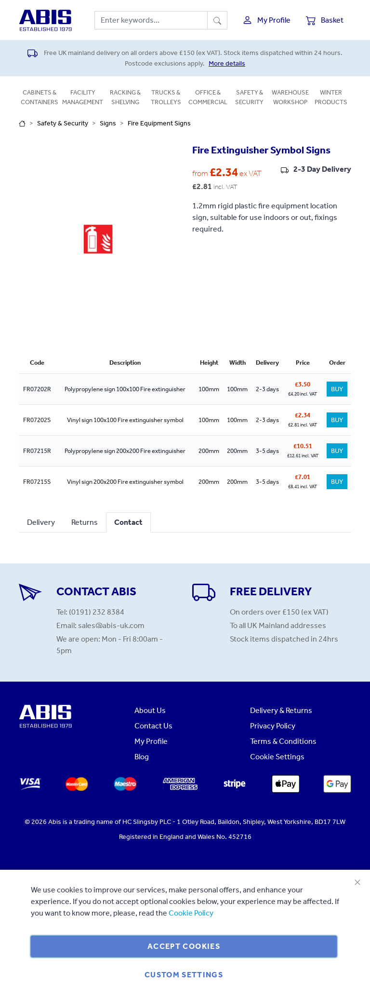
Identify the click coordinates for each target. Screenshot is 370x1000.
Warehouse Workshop (290, 97)
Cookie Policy (191, 913)
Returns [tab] (84, 522)
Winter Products (331, 97)
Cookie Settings (277, 756)
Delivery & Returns (281, 710)
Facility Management (82, 97)
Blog (141, 756)
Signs (108, 123)
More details (227, 63)
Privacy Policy (272, 725)
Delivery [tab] (41, 522)
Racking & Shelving (125, 97)
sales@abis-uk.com (111, 625)
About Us (150, 710)
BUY (337, 389)
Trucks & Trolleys (166, 97)
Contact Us (153, 725)
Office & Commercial (207, 97)
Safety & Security (249, 97)
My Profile (151, 741)
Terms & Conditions (283, 741)
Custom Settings (184, 974)
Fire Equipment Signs (159, 123)
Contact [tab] (128, 522)
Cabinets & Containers (39, 97)
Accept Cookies (183, 946)
